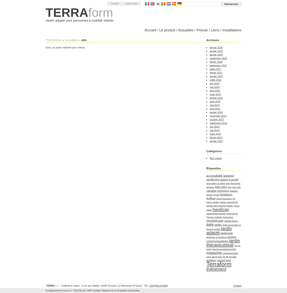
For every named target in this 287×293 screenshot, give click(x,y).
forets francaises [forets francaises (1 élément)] (224, 198)
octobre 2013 (217, 119)
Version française (147, 4)
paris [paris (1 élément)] (208, 257)
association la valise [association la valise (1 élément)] (215, 183)
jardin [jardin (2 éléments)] (218, 224)
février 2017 (216, 72)
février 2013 (216, 137)
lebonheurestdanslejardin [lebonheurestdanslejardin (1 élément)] (224, 249)
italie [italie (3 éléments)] (210, 225)
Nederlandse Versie (168, 4)
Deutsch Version (179, 4)
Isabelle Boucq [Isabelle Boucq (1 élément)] (231, 221)
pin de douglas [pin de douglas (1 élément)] (229, 257)
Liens (215, 30)
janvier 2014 (216, 112)
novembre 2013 (218, 116)
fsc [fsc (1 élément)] (234, 198)
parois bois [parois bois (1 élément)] (217, 257)
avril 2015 (215, 90)
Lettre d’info (131, 3)
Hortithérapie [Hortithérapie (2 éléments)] (214, 220)
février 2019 (216, 62)
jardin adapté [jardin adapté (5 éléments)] (219, 230)
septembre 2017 (218, 65)
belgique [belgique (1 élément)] (210, 187)
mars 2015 (215, 94)
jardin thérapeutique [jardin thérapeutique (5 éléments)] (223, 242)
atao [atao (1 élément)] (228, 183)
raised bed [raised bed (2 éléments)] (224, 260)
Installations (231, 30)
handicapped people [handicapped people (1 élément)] (215, 213)
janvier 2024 (216, 54)
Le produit (167, 30)
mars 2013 (215, 134)
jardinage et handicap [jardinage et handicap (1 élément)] (216, 237)
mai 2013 (214, 130)
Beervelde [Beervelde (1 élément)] (235, 183)
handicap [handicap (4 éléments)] (221, 209)
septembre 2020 (218, 58)
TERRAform (54, 40)
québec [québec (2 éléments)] (211, 260)
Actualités (186, 30)
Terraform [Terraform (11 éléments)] (218, 264)
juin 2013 (214, 126)
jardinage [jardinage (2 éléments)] (226, 233)
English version (152, 4)
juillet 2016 (215, 80)
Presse (202, 30)
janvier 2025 (216, 51)
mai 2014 (214, 105)
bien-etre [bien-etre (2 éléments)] (221, 187)
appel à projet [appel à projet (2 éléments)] (229, 179)
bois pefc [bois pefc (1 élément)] (236, 187)
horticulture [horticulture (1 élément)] (228, 217)
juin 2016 (214, 83)
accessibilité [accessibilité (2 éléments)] (214, 175)
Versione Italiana (163, 4)
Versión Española (174, 4)
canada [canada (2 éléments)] (211, 190)
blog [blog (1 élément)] (229, 187)
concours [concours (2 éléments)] (223, 190)
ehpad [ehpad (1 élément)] (216, 195)
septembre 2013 (218, 123)
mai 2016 (214, 87)
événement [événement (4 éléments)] (216, 269)
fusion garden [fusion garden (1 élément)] (212, 202)
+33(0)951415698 (158, 285)
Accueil (150, 30)
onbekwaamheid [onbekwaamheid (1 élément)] (230, 253)
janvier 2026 (216, 47)
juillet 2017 (215, 69)
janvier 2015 (216, 98)
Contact (115, 3)
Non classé (215, 158)
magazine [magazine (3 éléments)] (214, 253)
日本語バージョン (157, 4)
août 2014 (215, 101)
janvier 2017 (216, 76)
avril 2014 (215, 108)
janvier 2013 (216, 141)
